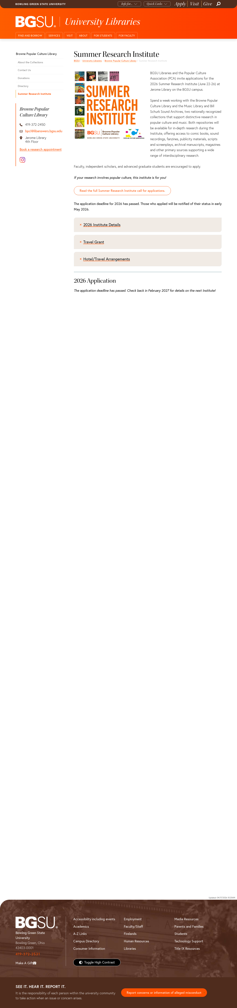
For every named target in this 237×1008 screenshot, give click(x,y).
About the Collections (30, 62)
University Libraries (92, 60)
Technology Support (188, 941)
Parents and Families (188, 926)
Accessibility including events (94, 919)
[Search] (218, 4)
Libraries (130, 948)
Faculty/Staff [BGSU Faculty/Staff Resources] (133, 926)
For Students (103, 35)
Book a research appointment (41, 149)
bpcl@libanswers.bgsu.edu (43, 131)
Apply (180, 4)
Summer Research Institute (34, 94)
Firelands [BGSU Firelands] (130, 934)
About (83, 35)
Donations (24, 78)
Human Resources (136, 941)
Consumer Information (89, 948)
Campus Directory (86, 941)
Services (54, 35)
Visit (194, 4)
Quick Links (154, 4)
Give (207, 4)
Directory (23, 86)
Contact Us (24, 70)
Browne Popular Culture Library (120, 60)
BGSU (77, 60)
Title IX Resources (187, 948)
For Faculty (127, 35)
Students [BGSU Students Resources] (180, 934)
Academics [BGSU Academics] (81, 926)
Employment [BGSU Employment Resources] (133, 919)
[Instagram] (22, 160)
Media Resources (186, 919)
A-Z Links (80, 934)
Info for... (127, 4)
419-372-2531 (28, 954)
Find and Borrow (30, 35)
